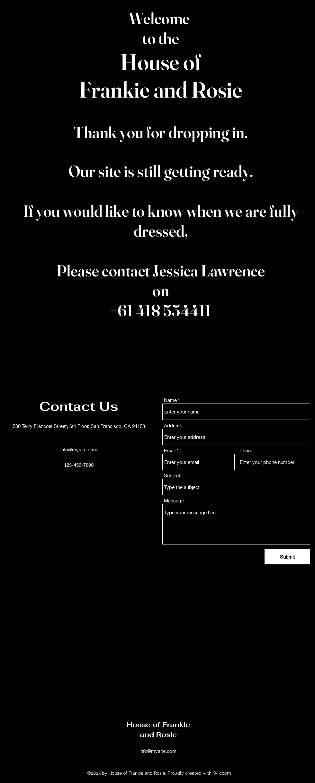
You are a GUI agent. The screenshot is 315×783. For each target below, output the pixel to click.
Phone (246, 450)
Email (170, 450)
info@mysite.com (78, 449)
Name (170, 400)
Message (174, 500)
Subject (172, 475)
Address (173, 425)
